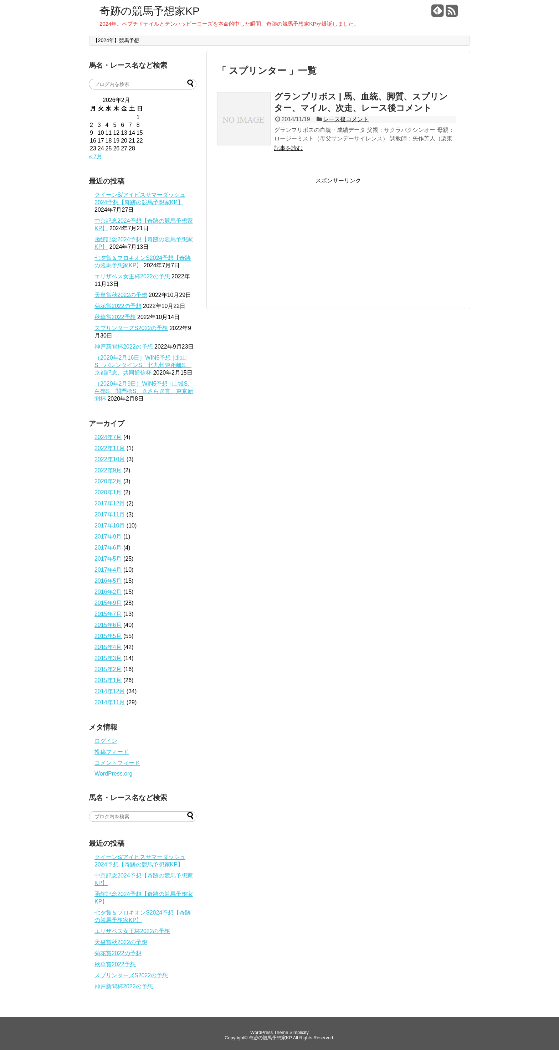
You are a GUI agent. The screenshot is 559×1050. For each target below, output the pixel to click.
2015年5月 (108, 636)
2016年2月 (108, 592)
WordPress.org (113, 774)
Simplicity (299, 1032)
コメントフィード (117, 763)
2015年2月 (108, 669)
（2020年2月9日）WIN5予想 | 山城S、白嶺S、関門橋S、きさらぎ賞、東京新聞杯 (143, 391)
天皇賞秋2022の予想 (120, 295)
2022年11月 (109, 448)
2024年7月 (108, 437)
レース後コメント (346, 119)
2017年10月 (109, 526)
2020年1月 (108, 492)
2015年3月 (108, 658)
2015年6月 (108, 625)
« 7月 (95, 156)
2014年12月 (109, 691)
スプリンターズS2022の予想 (131, 328)
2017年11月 (109, 514)
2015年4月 (108, 647)
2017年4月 (108, 570)
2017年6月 (108, 548)
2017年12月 (109, 503)
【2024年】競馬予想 (116, 40)
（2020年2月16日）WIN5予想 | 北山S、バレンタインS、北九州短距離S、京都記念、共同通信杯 (142, 365)
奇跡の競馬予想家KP (149, 11)
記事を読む (288, 148)
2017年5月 (108, 559)
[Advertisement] (277, 234)
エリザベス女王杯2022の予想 (132, 276)
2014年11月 (109, 702)
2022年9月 (108, 470)
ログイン (105, 741)
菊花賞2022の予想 (118, 306)
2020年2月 (108, 481)
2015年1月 (108, 680)
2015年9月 (108, 603)
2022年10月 (109, 459)
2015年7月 (108, 614)
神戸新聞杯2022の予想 (123, 347)
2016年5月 (108, 581)
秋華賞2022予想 (115, 317)
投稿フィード (111, 752)
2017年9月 (108, 537)
